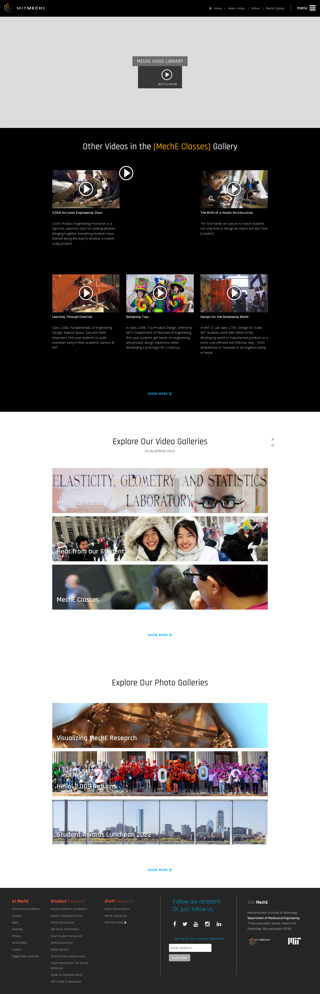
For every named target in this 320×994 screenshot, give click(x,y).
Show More (160, 394)
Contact (17, 916)
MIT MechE (24, 8)
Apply (15, 923)
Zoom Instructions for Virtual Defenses (69, 965)
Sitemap (17, 929)
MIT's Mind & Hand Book (66, 982)
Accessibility (20, 943)
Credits (16, 950)
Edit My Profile (115, 923)
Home (215, 8)
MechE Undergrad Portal (66, 916)
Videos (255, 8)
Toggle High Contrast (25, 956)
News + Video (236, 8)
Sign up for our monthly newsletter (199, 938)
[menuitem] (215, 8)
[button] (307, 8)
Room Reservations (117, 909)
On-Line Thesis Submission (68, 956)
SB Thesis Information (65, 929)
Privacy (16, 936)
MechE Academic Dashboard (69, 909)
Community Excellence (26, 909)
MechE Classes (275, 8)
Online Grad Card (61, 943)
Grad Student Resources (66, 936)
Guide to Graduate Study (66, 975)
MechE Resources (116, 916)
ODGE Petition (60, 950)
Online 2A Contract (63, 923)
